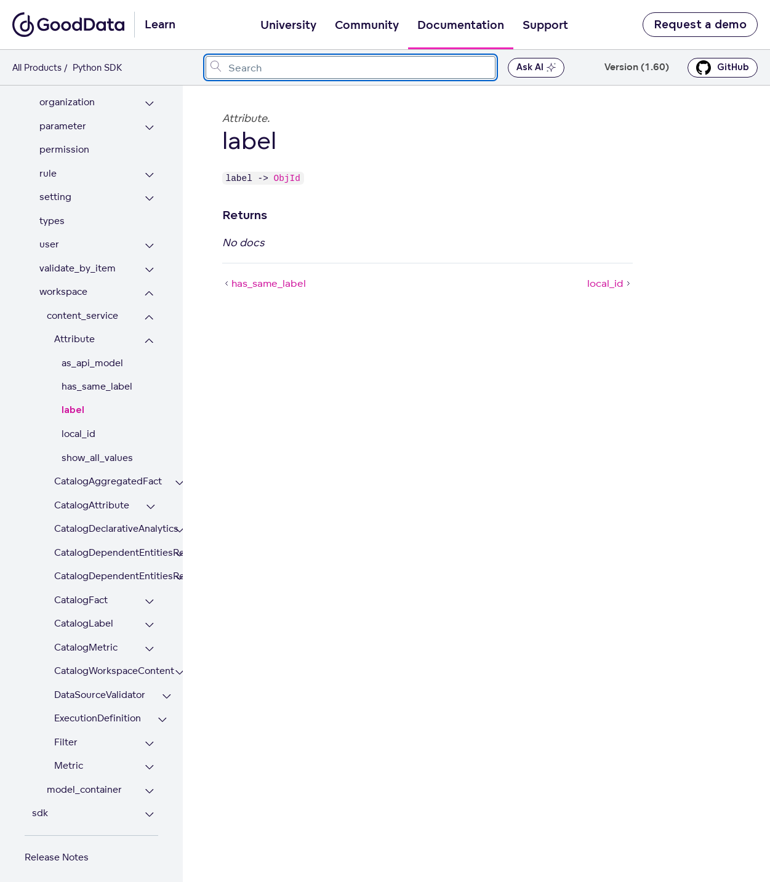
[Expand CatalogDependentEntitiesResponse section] (179, 571)
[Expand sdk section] (149, 808)
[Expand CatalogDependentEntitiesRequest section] (179, 547)
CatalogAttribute (91, 498)
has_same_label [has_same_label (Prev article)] (264, 283)
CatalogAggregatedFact (106, 474)
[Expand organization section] (149, 97)
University (288, 25)
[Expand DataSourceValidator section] (166, 689)
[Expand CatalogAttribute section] (150, 500)
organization (67, 95)
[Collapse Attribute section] (149, 334)
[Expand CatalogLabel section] (149, 618)
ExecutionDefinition (97, 711)
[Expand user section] (149, 239)
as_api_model (92, 356)
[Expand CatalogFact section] (149, 595)
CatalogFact (81, 593)
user (49, 237)
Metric (68, 758)
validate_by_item (77, 261)
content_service (82, 309)
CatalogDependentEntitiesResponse (106, 569)
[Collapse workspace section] (149, 286)
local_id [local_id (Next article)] (610, 283)
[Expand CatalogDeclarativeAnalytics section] (179, 523)
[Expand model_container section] (149, 784)
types (52, 214)
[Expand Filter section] (149, 737)
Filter (66, 735)
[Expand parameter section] (149, 121)
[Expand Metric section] (149, 760)
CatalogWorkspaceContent (106, 664)
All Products (37, 67)
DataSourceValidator (99, 688)
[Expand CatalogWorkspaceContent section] (179, 665)
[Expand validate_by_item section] (149, 263)
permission (64, 142)
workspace (63, 285)
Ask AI (536, 68)
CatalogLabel (83, 616)
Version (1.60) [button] (636, 67)
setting (55, 190)
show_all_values (97, 451)
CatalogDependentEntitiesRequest (106, 545)
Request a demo (700, 24)
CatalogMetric (86, 640)
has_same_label (97, 379)
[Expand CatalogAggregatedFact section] (179, 476)
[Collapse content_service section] (149, 310)
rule (48, 166)
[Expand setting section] (149, 191)
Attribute (74, 332)
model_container (84, 782)
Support (545, 25)
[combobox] (350, 67)
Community (367, 25)
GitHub (722, 67)
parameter (62, 119)
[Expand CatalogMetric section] (149, 642)
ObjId (287, 178)
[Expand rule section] (149, 168)
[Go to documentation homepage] (68, 24)
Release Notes (57, 850)
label (73, 403)
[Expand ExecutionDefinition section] (162, 713)
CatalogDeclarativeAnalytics (106, 521)
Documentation (460, 25)
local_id (78, 427)
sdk (40, 806)
